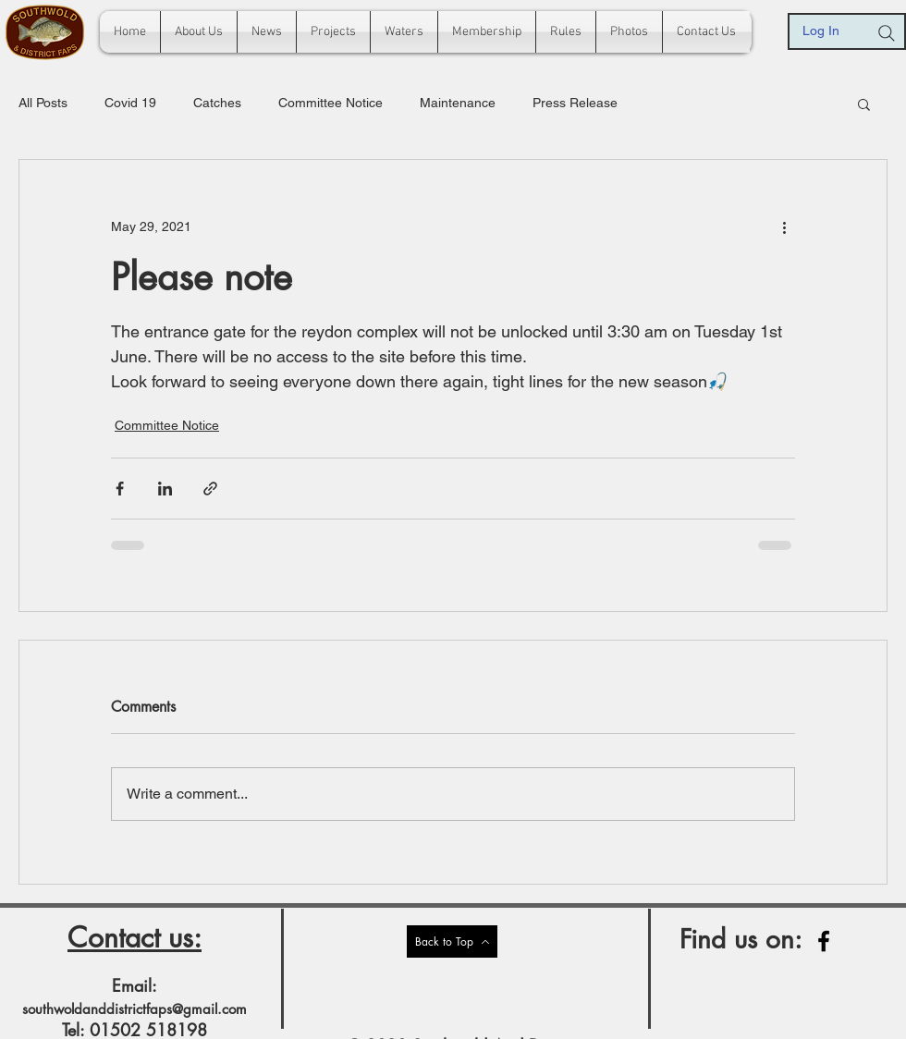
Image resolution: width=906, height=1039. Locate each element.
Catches (217, 102)
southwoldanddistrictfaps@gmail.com (134, 1009)
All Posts (42, 102)
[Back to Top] (452, 941)
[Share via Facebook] (120, 488)
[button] (864, 103)
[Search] (886, 33)
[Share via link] (210, 488)
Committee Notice (330, 102)
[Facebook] (824, 941)
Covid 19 (130, 102)
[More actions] (784, 226)
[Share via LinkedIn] (165, 488)
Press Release (575, 102)
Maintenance (458, 102)
